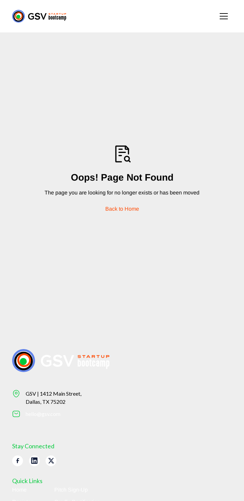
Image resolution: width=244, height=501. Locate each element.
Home (19, 490)
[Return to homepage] (39, 16)
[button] (224, 16)
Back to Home (122, 209)
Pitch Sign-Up (71, 490)
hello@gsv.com (43, 414)
